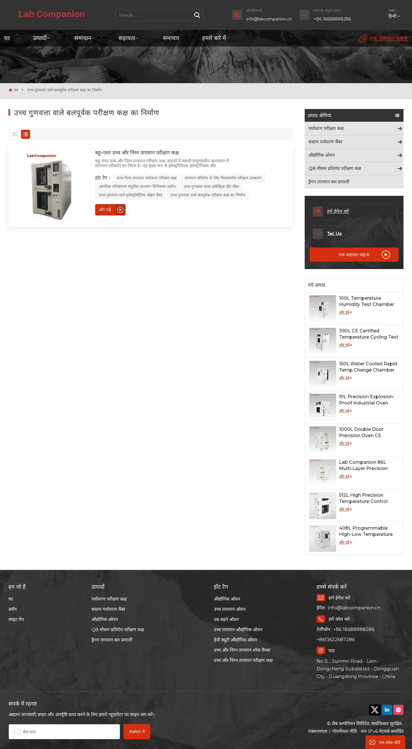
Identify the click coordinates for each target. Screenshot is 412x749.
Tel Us (327, 233)
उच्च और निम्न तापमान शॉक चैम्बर (242, 650)
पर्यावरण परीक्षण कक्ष (326, 128)
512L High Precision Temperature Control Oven (363, 498)
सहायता (127, 37)
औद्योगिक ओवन (321, 155)
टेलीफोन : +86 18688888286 (345, 629)
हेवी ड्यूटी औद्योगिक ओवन (235, 640)
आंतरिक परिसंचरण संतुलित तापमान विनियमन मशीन (137, 186)
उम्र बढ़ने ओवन (226, 619)
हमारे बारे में (214, 37)
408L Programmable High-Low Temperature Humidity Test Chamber (366, 531)
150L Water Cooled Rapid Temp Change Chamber (368, 367)
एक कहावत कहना (383, 39)
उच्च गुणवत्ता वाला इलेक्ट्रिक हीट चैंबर (211, 186)
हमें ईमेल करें (331, 211)
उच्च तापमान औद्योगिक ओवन (238, 629)
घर (7, 37)
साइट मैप (16, 619)
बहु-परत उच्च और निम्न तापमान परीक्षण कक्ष (137, 152)
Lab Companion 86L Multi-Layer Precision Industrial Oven (363, 466)
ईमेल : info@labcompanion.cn (348, 607)
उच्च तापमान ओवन (230, 609)
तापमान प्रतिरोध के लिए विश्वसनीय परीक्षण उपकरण (223, 178)
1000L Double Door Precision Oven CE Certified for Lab (361, 433)
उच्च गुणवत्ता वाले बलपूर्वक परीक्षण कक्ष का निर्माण (207, 195)
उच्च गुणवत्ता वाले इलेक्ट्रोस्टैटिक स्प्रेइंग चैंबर (130, 195)
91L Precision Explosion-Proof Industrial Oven (366, 400)
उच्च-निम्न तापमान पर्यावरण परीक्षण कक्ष (146, 178)
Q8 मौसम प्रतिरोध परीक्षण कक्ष (334, 168)
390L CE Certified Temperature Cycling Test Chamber (368, 334)
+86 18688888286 (332, 19)
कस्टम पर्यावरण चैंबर (325, 141)
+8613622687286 (336, 639)
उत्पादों (40, 37)
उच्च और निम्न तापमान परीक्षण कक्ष (243, 660)
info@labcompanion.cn (269, 19)
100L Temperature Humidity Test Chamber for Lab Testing (366, 301)
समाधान (82, 37)
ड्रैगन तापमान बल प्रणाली (328, 181)
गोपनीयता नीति (344, 731)
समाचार (171, 37)
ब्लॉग (13, 609)
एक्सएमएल (317, 731)
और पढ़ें (345, 312)
